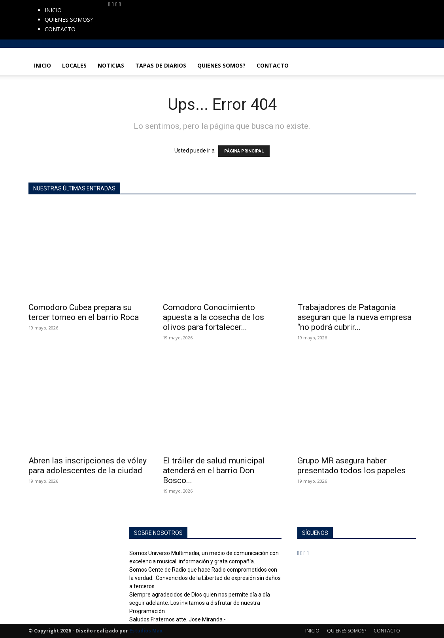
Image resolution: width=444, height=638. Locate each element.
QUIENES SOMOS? (69, 19)
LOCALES (74, 65)
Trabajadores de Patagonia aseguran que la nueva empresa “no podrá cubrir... (354, 317)
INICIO (53, 10)
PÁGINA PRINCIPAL (244, 151)
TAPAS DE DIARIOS (160, 65)
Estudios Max (145, 630)
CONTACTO (60, 29)
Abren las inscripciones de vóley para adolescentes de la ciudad (87, 465)
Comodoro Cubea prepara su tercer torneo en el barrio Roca (83, 312)
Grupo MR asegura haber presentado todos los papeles (351, 465)
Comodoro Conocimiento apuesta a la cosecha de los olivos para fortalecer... (213, 317)
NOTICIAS (111, 65)
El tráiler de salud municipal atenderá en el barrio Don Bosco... (214, 470)
